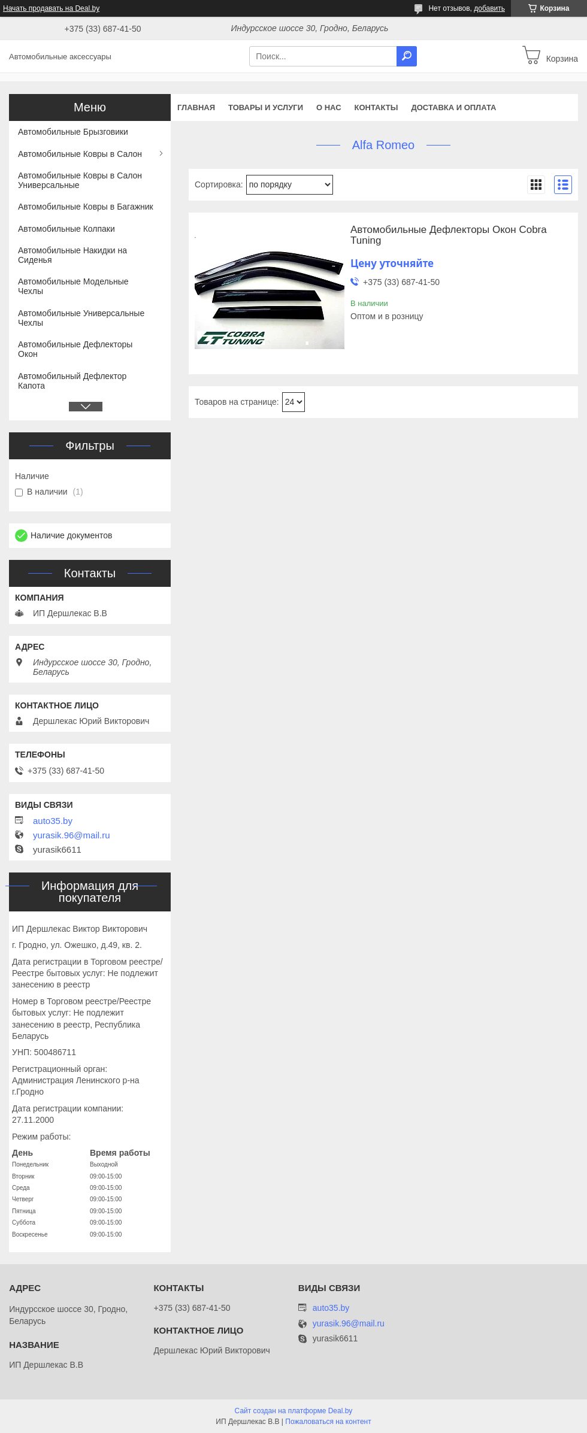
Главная (196, 107)
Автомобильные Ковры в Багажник (85, 206)
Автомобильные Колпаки (66, 229)
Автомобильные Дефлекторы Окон (75, 349)
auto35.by (52, 821)
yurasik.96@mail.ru (71, 835)
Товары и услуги (265, 107)
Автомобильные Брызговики (73, 132)
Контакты (376, 107)
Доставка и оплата (453, 107)
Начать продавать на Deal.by (51, 8)
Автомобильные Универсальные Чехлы (81, 318)
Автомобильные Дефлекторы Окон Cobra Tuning (448, 235)
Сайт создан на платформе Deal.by (294, 1411)
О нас (328, 107)
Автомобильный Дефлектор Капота (72, 380)
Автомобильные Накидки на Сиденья (72, 255)
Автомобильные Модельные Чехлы (73, 286)
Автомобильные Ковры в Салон (80, 154)
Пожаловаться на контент (328, 1421)
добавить (489, 8)
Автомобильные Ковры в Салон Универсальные (80, 180)
